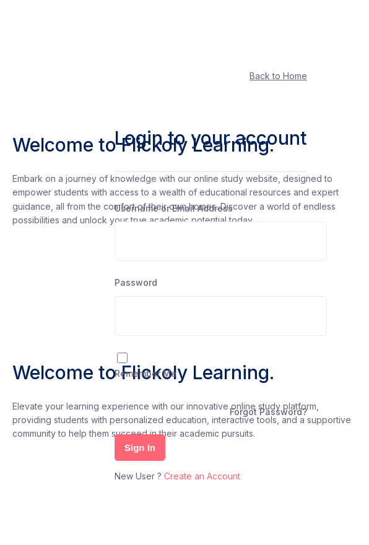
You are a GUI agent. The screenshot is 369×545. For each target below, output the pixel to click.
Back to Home (278, 76)
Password (136, 282)
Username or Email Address (174, 208)
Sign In (139, 447)
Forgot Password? (268, 411)
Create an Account (202, 476)
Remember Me (145, 373)
